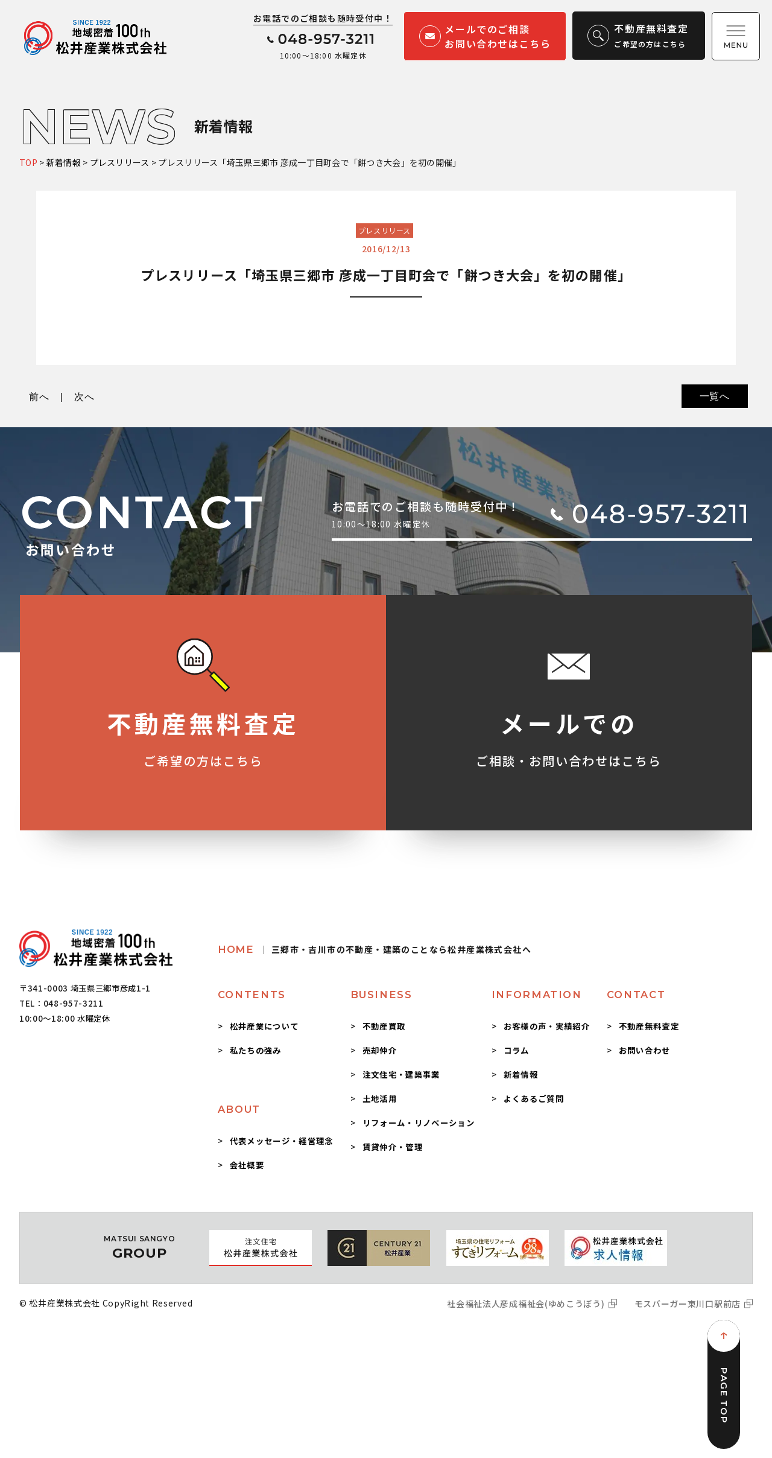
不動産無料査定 (649, 1026)
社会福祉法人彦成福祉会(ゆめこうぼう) (525, 1303)
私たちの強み (256, 1050)
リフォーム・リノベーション (418, 1122)
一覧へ (715, 396)
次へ (84, 397)
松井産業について (264, 1026)
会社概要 (247, 1165)
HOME (374, 949)
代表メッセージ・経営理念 (282, 1141)
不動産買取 (384, 1026)
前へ (39, 397)
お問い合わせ (645, 1050)
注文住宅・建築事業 (401, 1074)
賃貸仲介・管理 (392, 1147)
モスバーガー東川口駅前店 (687, 1303)
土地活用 (379, 1098)
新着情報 (521, 1074)
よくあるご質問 (534, 1098)
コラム (517, 1050)
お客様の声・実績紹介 (547, 1026)
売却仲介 (379, 1050)
